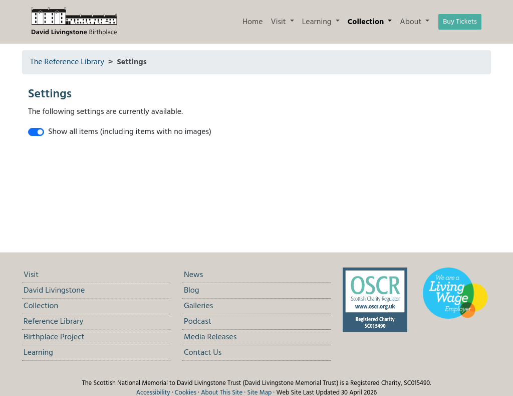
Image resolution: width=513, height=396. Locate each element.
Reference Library (53, 321)
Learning (38, 352)
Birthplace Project (54, 337)
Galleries (198, 306)
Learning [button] (318, 22)
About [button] (411, 22)
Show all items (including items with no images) (129, 132)
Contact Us (202, 352)
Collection (41, 306)
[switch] (36, 132)
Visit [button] (279, 22)
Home (252, 22)
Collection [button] (367, 22)
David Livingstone (54, 290)
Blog (191, 290)
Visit (31, 275)
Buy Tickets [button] (459, 22)
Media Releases (210, 337)
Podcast (197, 321)
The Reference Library (67, 62)
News (193, 275)
